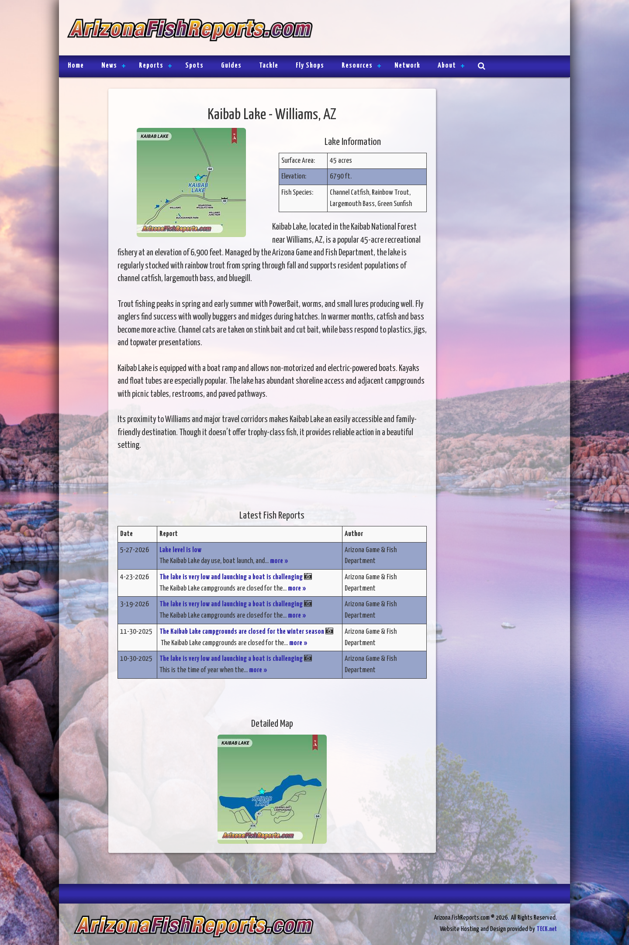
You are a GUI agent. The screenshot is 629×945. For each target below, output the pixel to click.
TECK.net (546, 929)
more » (279, 561)
